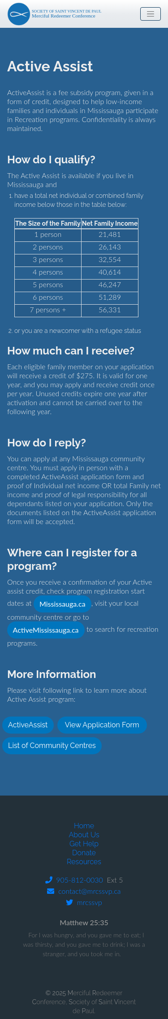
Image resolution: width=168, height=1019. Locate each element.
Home (84, 826)
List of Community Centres (52, 745)
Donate (84, 852)
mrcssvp (84, 902)
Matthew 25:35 (84, 922)
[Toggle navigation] (150, 14)
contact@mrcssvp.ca (84, 891)
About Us (84, 835)
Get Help (84, 844)
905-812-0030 (74, 879)
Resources (84, 861)
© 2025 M (59, 993)
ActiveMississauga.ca (46, 629)
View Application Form (102, 725)
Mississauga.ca (62, 603)
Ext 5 (113, 879)
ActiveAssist (28, 725)
